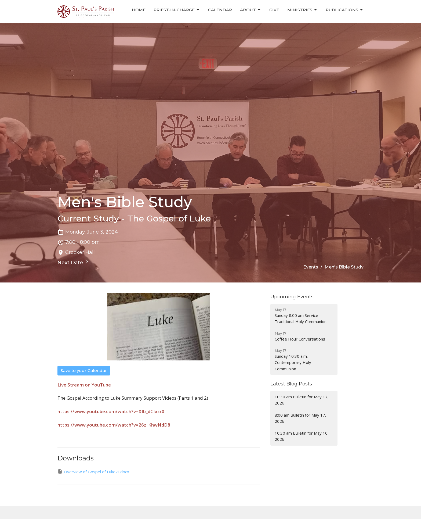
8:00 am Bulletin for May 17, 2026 (300, 418)
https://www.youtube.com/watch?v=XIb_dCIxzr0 (110, 411)
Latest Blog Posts (291, 384)
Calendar (220, 9)
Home (139, 9)
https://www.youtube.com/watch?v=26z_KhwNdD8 (113, 425)
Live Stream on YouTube (84, 385)
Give (274, 9)
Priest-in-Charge (177, 10)
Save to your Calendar (84, 370)
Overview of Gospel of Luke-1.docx (93, 471)
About (250, 10)
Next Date (73, 262)
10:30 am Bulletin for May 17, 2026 (302, 400)
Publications (345, 10)
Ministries (302, 10)
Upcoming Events (292, 297)
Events (310, 267)
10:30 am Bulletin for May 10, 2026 (302, 436)
